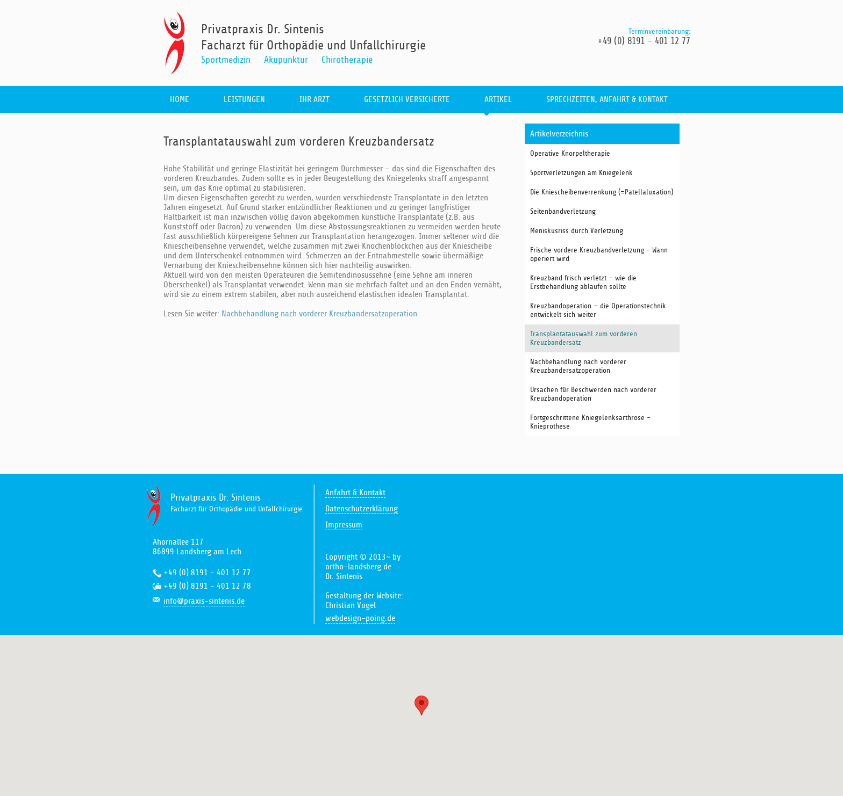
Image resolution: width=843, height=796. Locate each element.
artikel (498, 99)
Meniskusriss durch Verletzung (576, 231)
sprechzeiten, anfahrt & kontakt (607, 99)
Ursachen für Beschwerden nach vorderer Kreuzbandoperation (593, 394)
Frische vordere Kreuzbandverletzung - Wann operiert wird (599, 254)
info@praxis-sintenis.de (204, 601)
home (179, 99)
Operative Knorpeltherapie (570, 153)
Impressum (343, 525)
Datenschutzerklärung (361, 508)
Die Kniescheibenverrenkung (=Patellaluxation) (601, 192)
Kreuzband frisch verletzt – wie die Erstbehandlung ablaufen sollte (583, 282)
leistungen (244, 99)
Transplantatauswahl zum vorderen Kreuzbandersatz (583, 338)
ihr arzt (314, 99)
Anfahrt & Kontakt (355, 492)
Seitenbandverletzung (563, 211)
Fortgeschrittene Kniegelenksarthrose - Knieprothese (590, 422)
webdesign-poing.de (360, 618)
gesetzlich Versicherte (407, 99)
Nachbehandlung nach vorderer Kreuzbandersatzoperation (319, 314)
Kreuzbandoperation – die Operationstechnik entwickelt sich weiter (598, 310)
